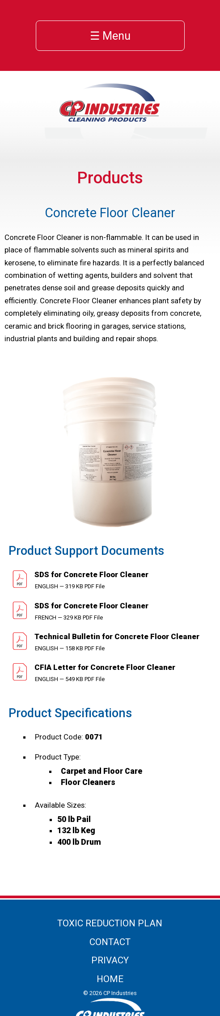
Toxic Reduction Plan (109, 923)
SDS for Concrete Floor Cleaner (90, 574)
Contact (110, 942)
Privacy (110, 960)
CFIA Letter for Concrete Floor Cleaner (104, 667)
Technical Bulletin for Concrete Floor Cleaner (116, 636)
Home (110, 979)
